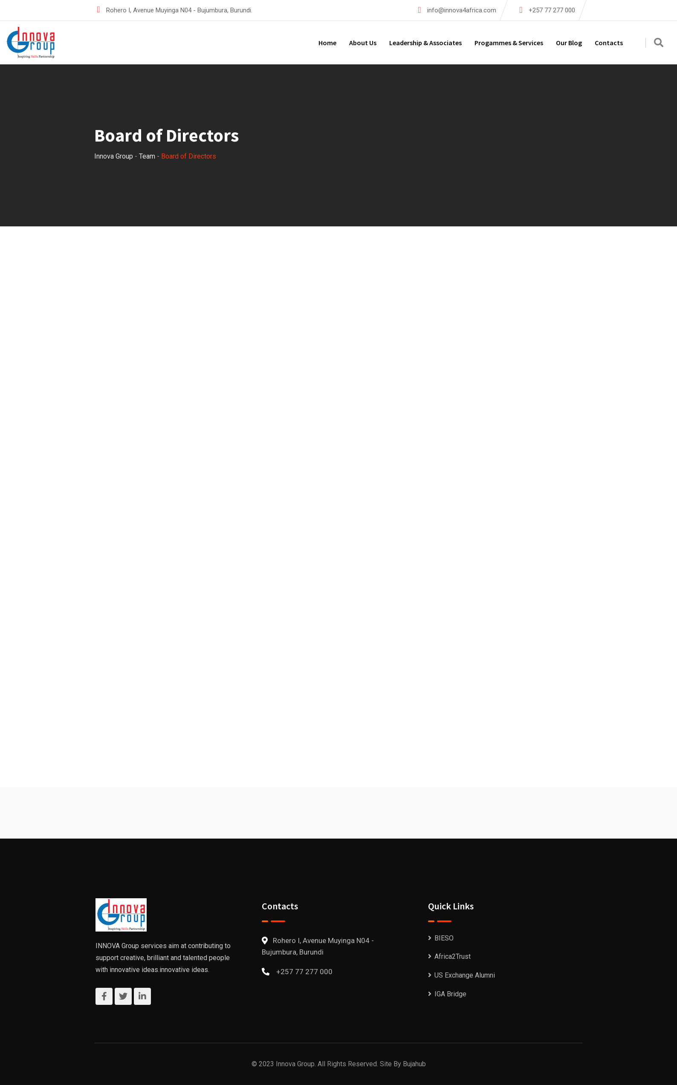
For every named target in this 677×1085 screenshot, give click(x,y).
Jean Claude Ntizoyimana (329, 455)
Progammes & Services (508, 42)
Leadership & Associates (425, 42)
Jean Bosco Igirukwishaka (497, 434)
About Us (362, 42)
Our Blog (569, 42)
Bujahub (414, 1064)
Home (327, 42)
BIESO (444, 938)
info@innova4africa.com (461, 10)
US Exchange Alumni (464, 975)
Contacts (609, 42)
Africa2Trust (452, 956)
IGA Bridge (450, 994)
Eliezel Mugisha (141, 433)
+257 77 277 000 (552, 10)
